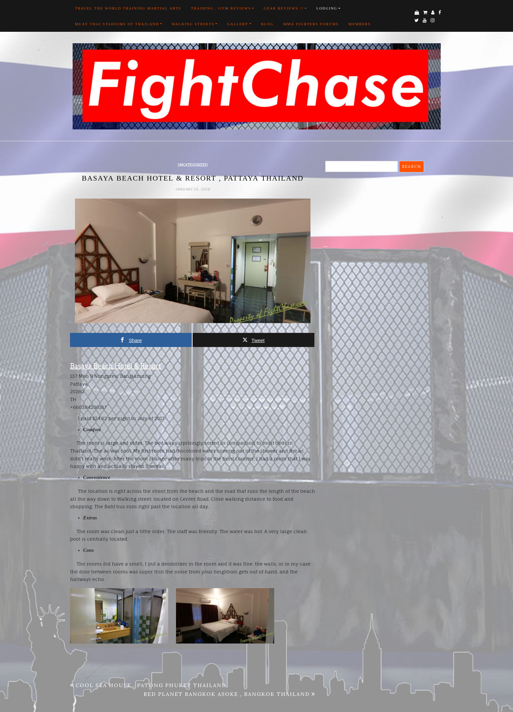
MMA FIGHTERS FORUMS (311, 23)
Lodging (326, 8)
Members (359, 23)
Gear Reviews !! (284, 8)
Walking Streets (193, 23)
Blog (267, 23)
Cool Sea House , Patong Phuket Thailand (151, 685)
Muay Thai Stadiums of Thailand (117, 23)
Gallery (237, 23)
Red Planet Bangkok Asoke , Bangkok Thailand (227, 694)
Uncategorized (193, 165)
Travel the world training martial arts (128, 8)
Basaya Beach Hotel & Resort (115, 366)
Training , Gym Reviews (221, 8)
